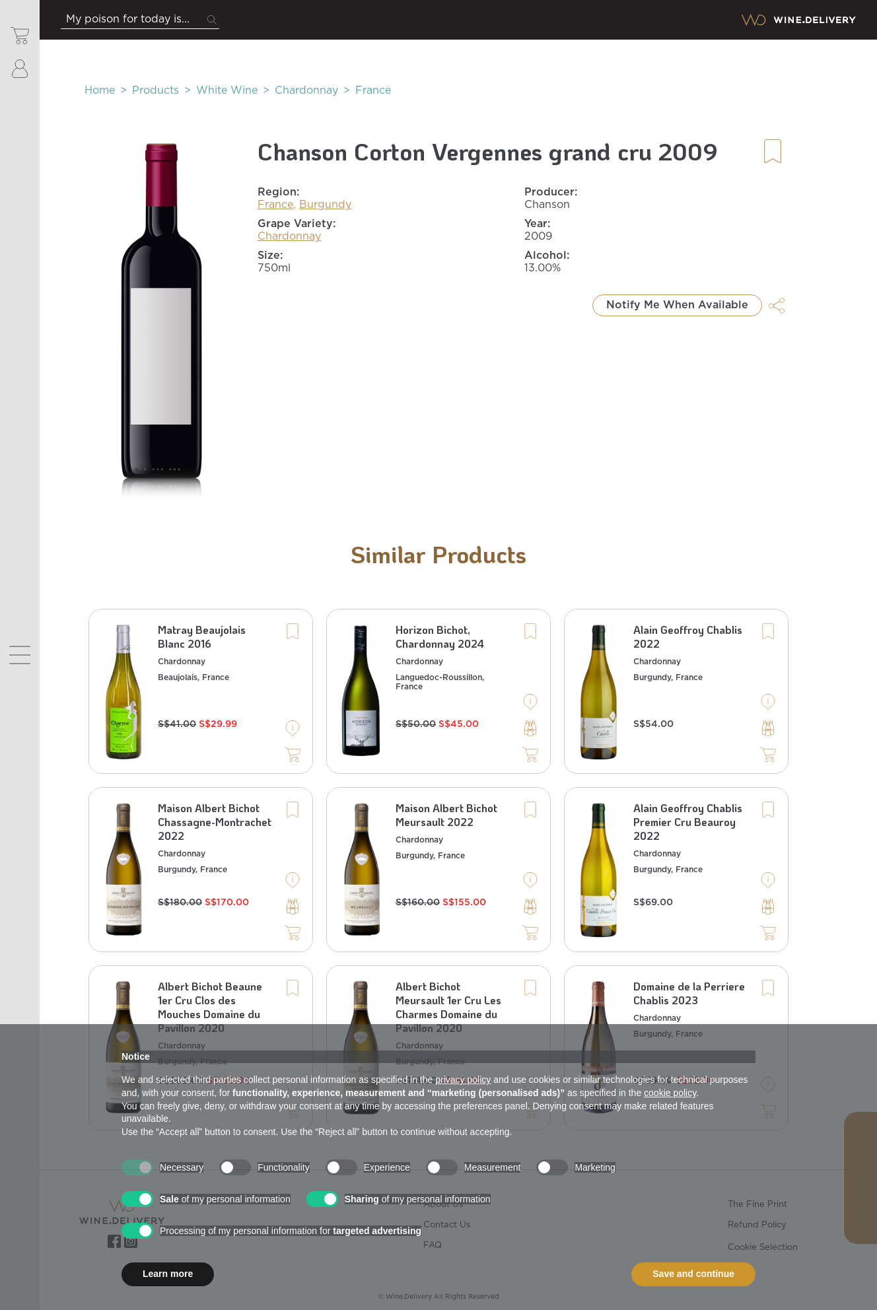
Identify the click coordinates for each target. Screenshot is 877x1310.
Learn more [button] (168, 1273)
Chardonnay (306, 90)
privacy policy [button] (463, 1079)
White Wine (227, 90)
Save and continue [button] (693, 1273)
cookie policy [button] (670, 1092)
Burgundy (325, 204)
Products (155, 90)
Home (100, 90)
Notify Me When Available (677, 305)
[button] (161, 317)
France (373, 90)
